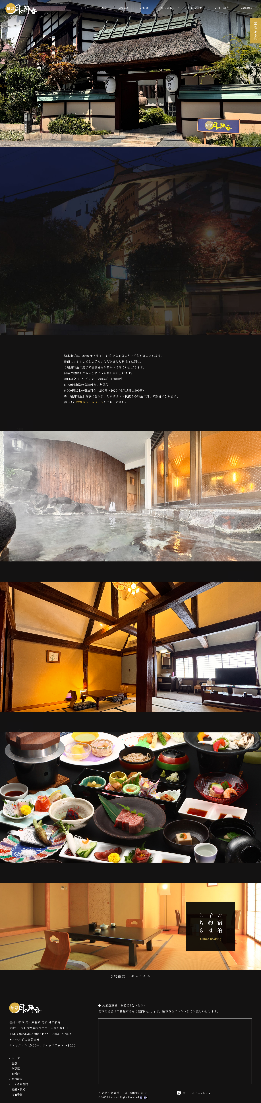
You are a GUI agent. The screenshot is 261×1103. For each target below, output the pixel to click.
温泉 (104, 7)
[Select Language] (246, 7)
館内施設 (166, 7)
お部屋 (123, 7)
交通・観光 (221, 7)
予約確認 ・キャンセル (130, 976)
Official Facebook (193, 1093)
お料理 (144, 7)
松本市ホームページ (89, 402)
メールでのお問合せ (26, 1039)
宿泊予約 (255, 31)
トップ (85, 7)
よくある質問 (193, 7)
